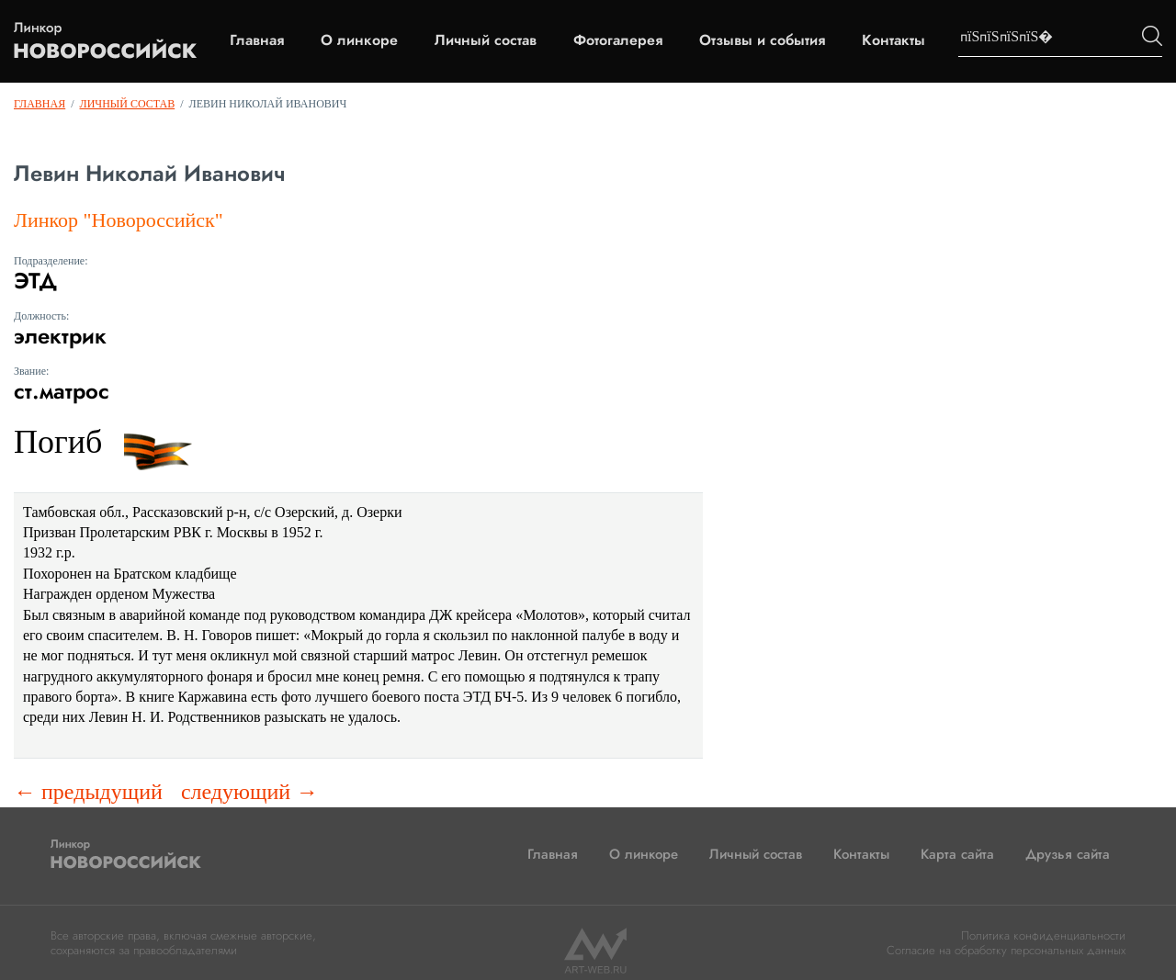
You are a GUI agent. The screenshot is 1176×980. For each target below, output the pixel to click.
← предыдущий (88, 792)
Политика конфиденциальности (1043, 935)
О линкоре (359, 40)
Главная (257, 40)
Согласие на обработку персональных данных (1006, 950)
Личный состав (486, 40)
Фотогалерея (617, 40)
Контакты (893, 40)
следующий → (249, 792)
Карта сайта (957, 854)
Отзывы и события (762, 40)
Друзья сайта (1067, 854)
